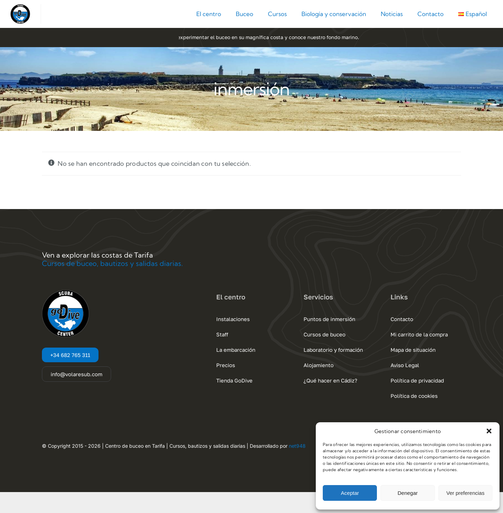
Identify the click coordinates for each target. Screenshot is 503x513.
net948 (297, 446)
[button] (489, 431)
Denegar (408, 493)
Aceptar (350, 493)
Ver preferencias (465, 493)
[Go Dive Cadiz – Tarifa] (20, 7)
